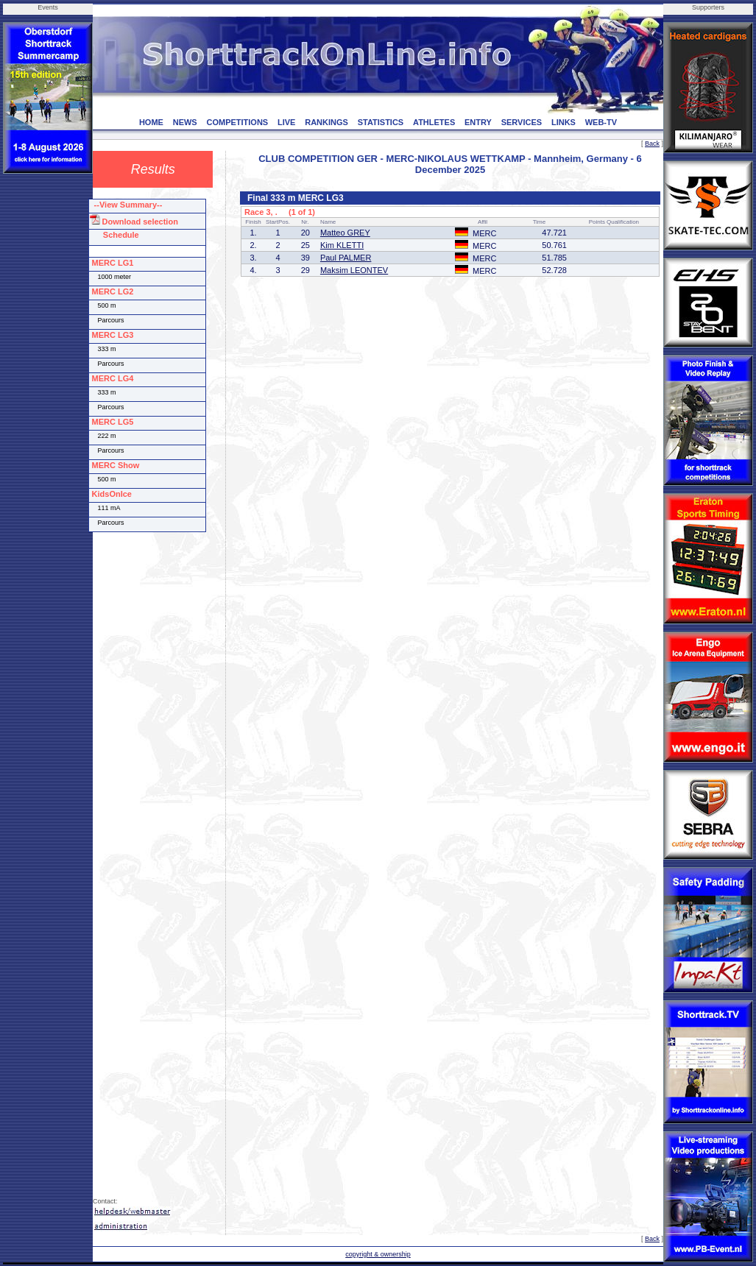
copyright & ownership (378, 1254)
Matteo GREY (345, 232)
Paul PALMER (346, 257)
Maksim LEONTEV (354, 270)
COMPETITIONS (237, 122)
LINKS (563, 122)
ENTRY (478, 122)
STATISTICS (381, 122)
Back (652, 143)
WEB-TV (601, 122)
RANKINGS (326, 122)
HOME (151, 122)
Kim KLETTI (342, 245)
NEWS (185, 122)
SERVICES (521, 122)
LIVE (286, 122)
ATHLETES (434, 122)
